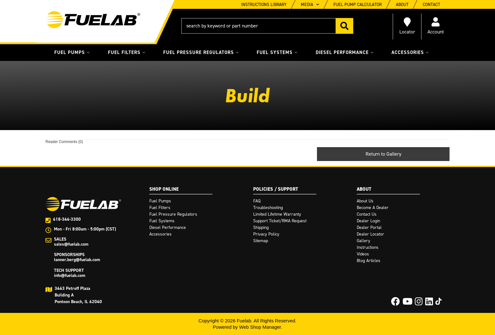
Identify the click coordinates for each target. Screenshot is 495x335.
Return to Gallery (383, 154)
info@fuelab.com (69, 275)
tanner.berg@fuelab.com (77, 260)
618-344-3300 (67, 219)
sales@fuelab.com (71, 244)
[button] (267, 26)
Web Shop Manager (260, 327)
